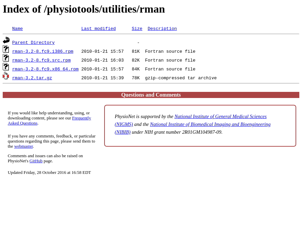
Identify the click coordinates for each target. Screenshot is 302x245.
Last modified (98, 28)
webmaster (23, 146)
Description (162, 28)
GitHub (36, 161)
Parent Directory (33, 42)
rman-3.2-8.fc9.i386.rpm (42, 51)
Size (137, 28)
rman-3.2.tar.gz (32, 78)
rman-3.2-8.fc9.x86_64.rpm (45, 69)
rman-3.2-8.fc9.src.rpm (41, 60)
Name (17, 28)
